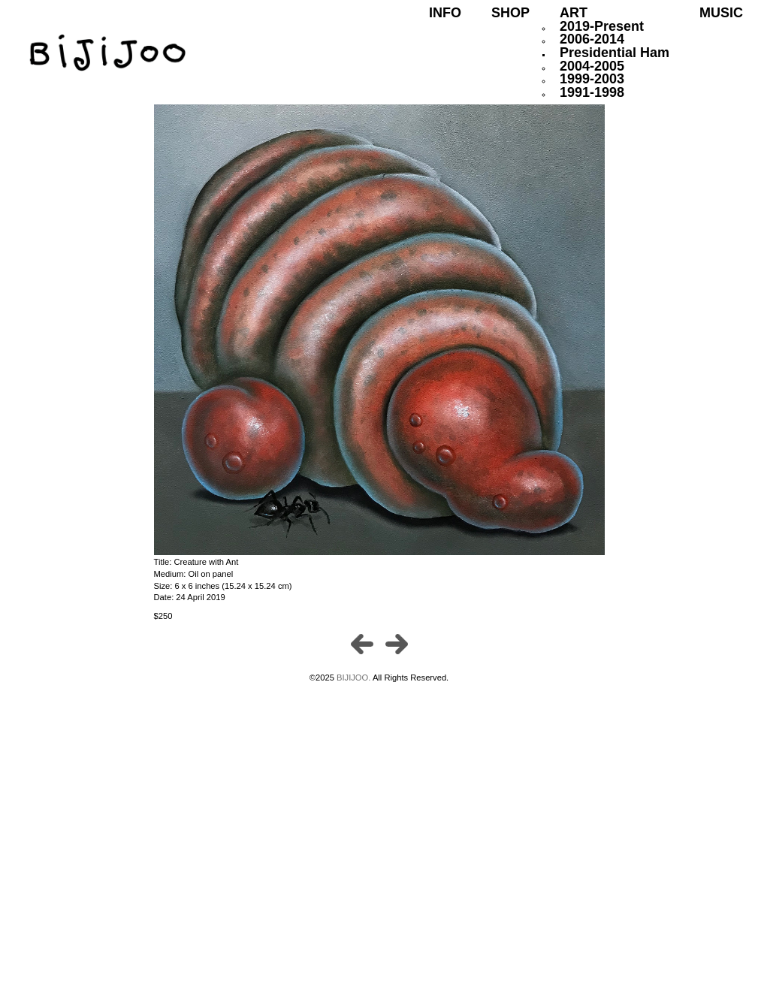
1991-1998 (592, 92)
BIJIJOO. (355, 677)
